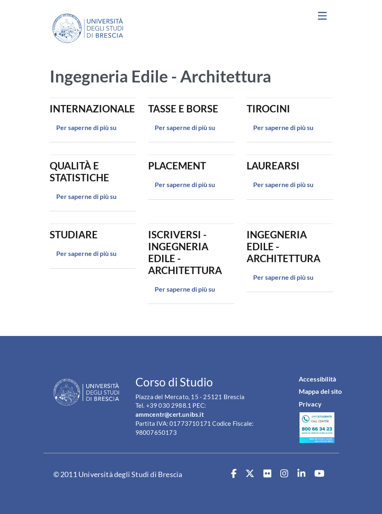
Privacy (310, 404)
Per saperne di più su (86, 127)
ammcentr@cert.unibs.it (169, 414)
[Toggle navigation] (322, 16)
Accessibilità (317, 379)
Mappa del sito (320, 391)
